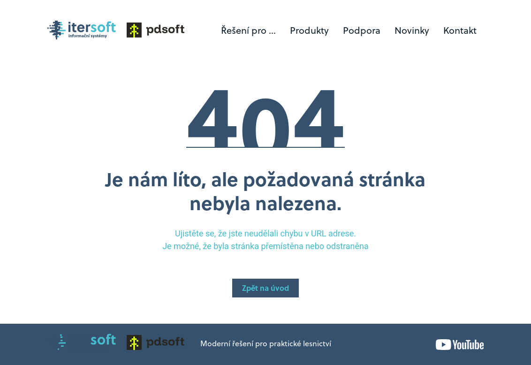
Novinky (411, 31)
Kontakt (460, 31)
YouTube (460, 344)
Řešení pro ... (248, 31)
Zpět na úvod (265, 289)
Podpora (361, 31)
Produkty (309, 31)
